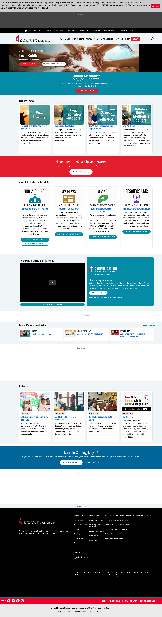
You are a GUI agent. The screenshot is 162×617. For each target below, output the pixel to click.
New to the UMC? (123, 39)
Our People (77, 534)
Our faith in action (53, 64)
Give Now (155, 6)
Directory (59, 30)
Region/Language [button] (32, 30)
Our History (77, 529)
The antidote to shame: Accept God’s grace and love (34, 127)
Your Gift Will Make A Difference (80, 558)
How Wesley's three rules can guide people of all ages (101, 127)
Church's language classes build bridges (100, 418)
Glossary (77, 543)
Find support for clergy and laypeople (136, 208)
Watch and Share (52, 305)
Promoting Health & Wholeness (95, 525)
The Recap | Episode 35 (41, 334)
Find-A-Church (83, 30)
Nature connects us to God (64, 125)
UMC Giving (93, 540)
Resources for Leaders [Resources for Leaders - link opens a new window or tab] (112, 538)
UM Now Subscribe (111, 529)
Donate (135, 39)
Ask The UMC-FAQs (80, 525)
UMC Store (48, 30)
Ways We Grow (92, 39)
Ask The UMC (81, 171)
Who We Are (65, 39)
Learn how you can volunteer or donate (102, 210)
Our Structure (78, 538)
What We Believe (128, 125)
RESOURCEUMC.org (110, 30)
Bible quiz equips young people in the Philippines (34, 418)
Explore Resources (136, 231)
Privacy (134, 601)
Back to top (81, 506)
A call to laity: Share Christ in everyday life (65, 418)
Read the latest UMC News (69, 208)
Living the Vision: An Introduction (90, 334)
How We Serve (78, 39)
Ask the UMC (96, 30)
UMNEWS (124, 30)
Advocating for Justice (96, 531)
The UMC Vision (128, 413)
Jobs (104, 601)
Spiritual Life (109, 534)
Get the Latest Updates (68, 234)
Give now (92, 462)
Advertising (114, 601)
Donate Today (98, 293)
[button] (152, 39)
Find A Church (35, 240)
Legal (125, 601)
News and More (107, 39)
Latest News (124, 520)
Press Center (124, 525)
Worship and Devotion (112, 520)
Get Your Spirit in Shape (84, 331)
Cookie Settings (147, 601)
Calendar (70, 30)
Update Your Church (35, 244)
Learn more (71, 462)
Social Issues (93, 536)
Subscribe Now (87, 91)
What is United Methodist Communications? (105, 297)
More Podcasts (149, 326)
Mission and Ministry (96, 520)
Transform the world (103, 237)
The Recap (34, 331)
